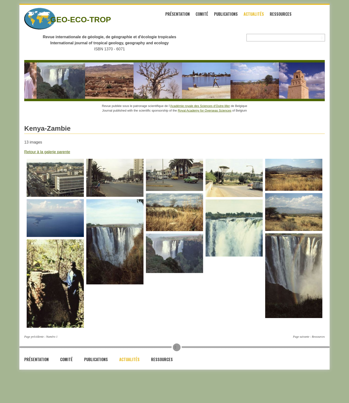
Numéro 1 (51, 336)
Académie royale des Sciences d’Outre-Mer (200, 106)
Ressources (281, 14)
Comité (202, 14)
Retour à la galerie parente (47, 152)
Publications (226, 14)
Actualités (254, 14)
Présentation (177, 14)
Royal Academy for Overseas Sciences (204, 110)
